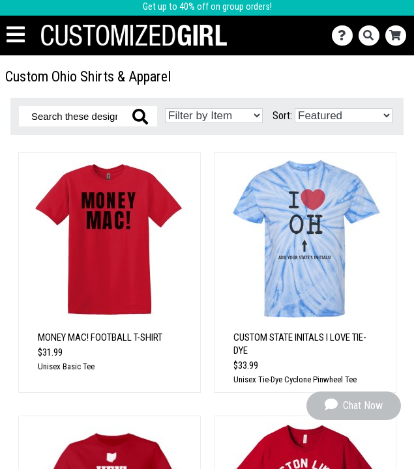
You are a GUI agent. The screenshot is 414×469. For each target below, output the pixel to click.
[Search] (372, 35)
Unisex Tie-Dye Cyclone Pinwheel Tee (295, 379)
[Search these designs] (88, 116)
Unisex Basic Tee (66, 366)
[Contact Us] (345, 35)
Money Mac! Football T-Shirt (100, 337)
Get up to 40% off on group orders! (207, 6)
